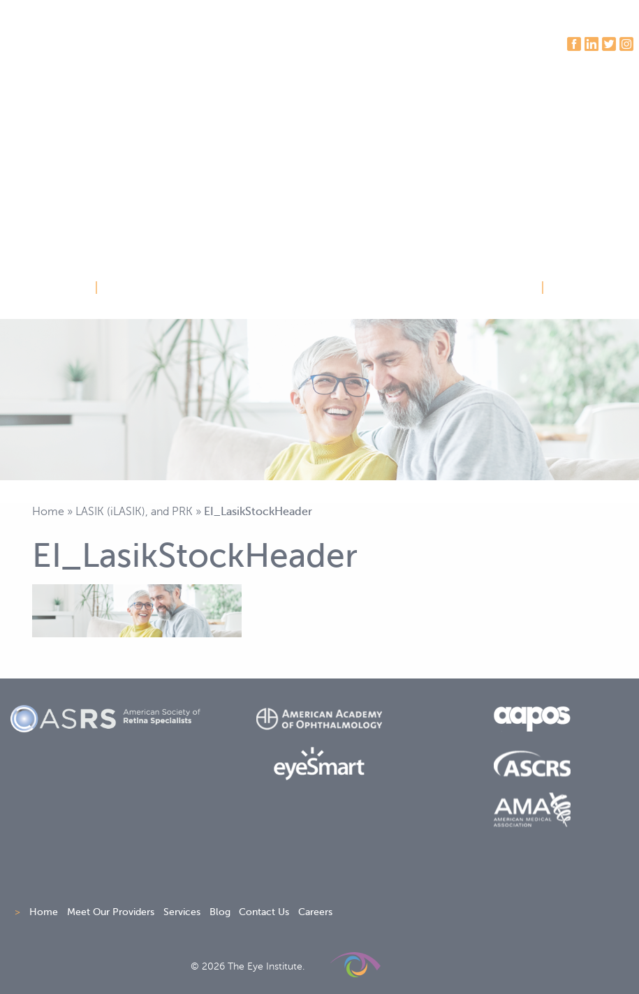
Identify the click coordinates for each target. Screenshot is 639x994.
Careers (315, 911)
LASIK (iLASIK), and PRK (134, 511)
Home (48, 511)
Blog (220, 911)
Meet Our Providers (110, 911)
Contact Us (264, 911)
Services (181, 911)
